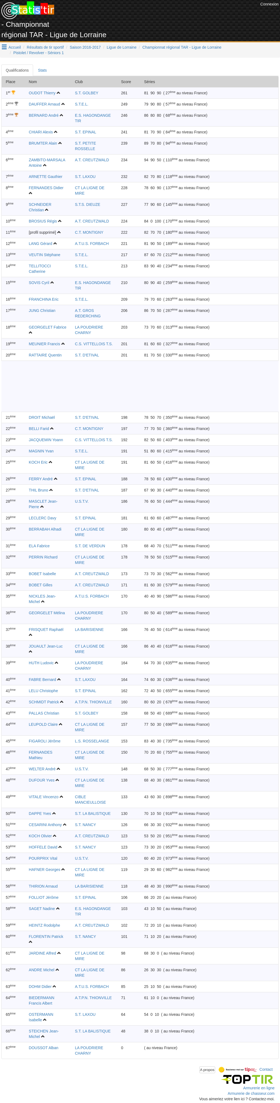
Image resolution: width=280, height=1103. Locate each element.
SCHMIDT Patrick (44, 702)
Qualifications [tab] (17, 70)
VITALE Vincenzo (43, 797)
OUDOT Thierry (42, 93)
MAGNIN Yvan (41, 451)
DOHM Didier (40, 986)
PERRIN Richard (43, 557)
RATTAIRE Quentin (45, 355)
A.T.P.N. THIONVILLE (93, 702)
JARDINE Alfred (42, 953)
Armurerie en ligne (259, 1088)
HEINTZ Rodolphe (44, 925)
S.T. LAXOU (85, 176)
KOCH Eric (38, 462)
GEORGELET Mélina (47, 613)
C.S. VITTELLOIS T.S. (94, 344)
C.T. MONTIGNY (89, 232)
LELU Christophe (43, 691)
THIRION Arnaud (43, 886)
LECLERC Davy (42, 518)
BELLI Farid (39, 428)
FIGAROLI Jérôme (44, 741)
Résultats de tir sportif (45, 47)
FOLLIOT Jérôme (44, 897)
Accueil (14, 47)
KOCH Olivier (40, 836)
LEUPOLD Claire (43, 724)
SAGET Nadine (42, 908)
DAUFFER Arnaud (44, 104)
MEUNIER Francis (44, 344)
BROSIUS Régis (43, 221)
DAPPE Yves (40, 813)
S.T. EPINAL (85, 132)
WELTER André (42, 769)
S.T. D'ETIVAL (87, 355)
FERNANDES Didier (46, 188)
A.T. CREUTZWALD (92, 160)
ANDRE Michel (41, 970)
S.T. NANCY (85, 825)
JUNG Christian (42, 310)
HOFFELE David (43, 847)
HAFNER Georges (44, 869)
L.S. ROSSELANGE (92, 741)
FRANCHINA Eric (44, 299)
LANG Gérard (40, 243)
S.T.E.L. (81, 104)
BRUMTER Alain (43, 143)
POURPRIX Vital (43, 858)
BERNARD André (44, 115)
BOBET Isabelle (42, 574)
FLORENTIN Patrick (46, 936)
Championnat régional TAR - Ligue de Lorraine (181, 47)
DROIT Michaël (42, 417)
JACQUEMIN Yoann (46, 440)
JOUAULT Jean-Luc (46, 646)
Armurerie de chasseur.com (251, 1093)
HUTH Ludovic (41, 663)
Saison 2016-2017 (85, 47)
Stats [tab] (42, 70)
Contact (266, 1069)
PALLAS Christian (44, 713)
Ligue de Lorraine (121, 47)
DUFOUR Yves (41, 780)
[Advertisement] (159, 13)
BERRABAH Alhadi (45, 529)
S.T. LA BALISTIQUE (93, 813)
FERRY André (40, 479)
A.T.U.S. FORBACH (92, 243)
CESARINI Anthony (45, 825)
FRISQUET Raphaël (46, 629)
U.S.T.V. (82, 501)
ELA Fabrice (39, 546)
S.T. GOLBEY (86, 93)
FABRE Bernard (42, 679)
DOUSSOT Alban (43, 1048)
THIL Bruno (38, 490)
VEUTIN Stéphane (44, 255)
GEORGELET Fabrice (47, 327)
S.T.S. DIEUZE (87, 204)
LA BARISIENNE (89, 629)
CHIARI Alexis (41, 132)
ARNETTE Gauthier (45, 176)
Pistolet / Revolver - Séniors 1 (38, 53)
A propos (207, 1070)
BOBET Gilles (40, 585)
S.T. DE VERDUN (90, 546)
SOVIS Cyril (39, 282)
